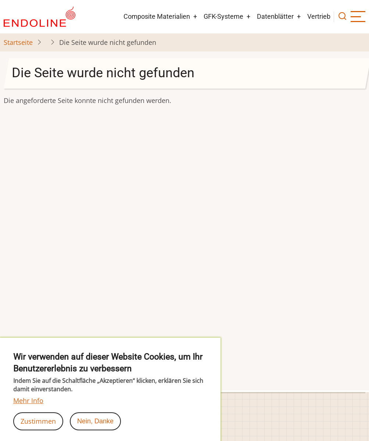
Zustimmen (38, 429)
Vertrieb (318, 16)
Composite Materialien (156, 16)
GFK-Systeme (223, 16)
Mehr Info (28, 408)
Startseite (18, 42)
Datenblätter (275, 16)
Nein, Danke (95, 429)
